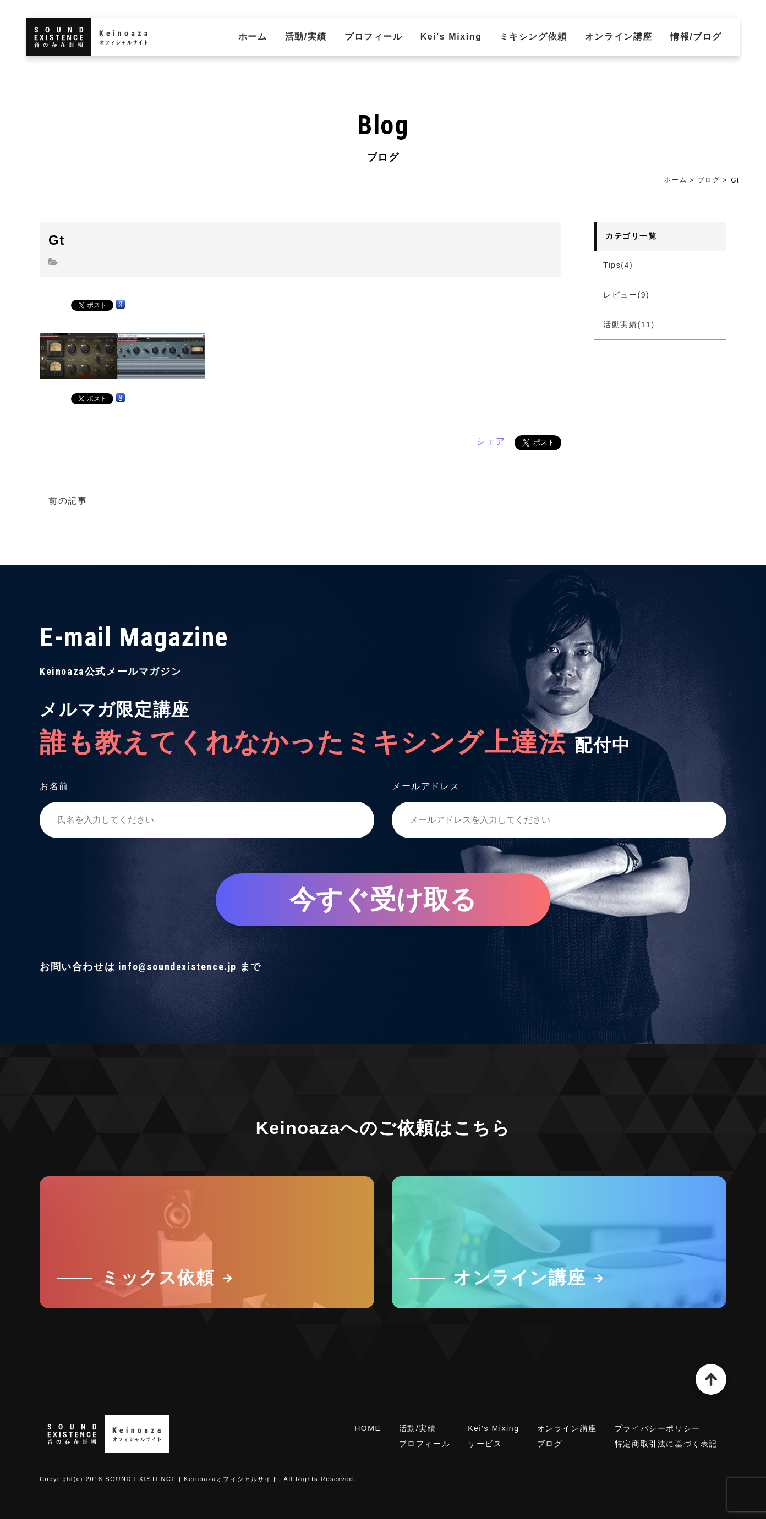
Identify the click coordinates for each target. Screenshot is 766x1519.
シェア (491, 441)
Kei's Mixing (451, 36)
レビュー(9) (626, 294)
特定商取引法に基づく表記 (666, 1443)
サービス (485, 1443)
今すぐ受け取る (383, 899)
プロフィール (373, 36)
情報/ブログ (696, 36)
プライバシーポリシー (658, 1428)
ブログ (709, 180)
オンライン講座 (619, 36)
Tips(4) (618, 265)
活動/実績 (306, 36)
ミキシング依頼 (533, 36)
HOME (367, 1428)
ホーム (252, 36)
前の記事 (67, 500)
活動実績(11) (629, 324)
